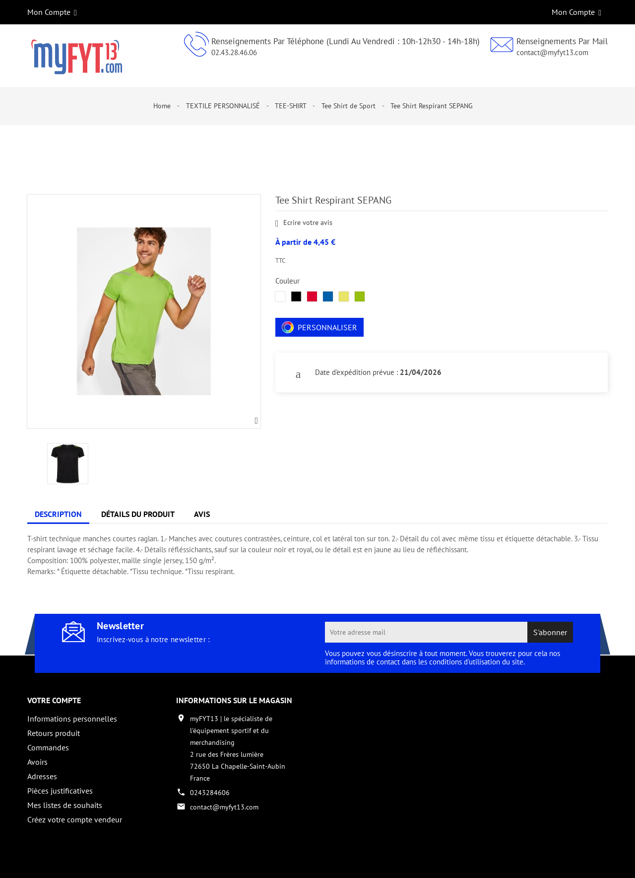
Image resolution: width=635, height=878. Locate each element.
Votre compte (54, 700)
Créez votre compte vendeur (74, 819)
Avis (202, 514)
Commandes (48, 747)
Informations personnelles (72, 719)
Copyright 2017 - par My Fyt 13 (74, 861)
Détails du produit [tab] (138, 514)
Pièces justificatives (60, 791)
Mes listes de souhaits (64, 805)
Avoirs (37, 762)
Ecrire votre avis (303, 223)
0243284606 (210, 792)
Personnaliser (319, 327)
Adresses (42, 776)
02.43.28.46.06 (234, 52)
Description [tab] (58, 514)
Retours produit (53, 733)
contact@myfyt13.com (552, 52)
